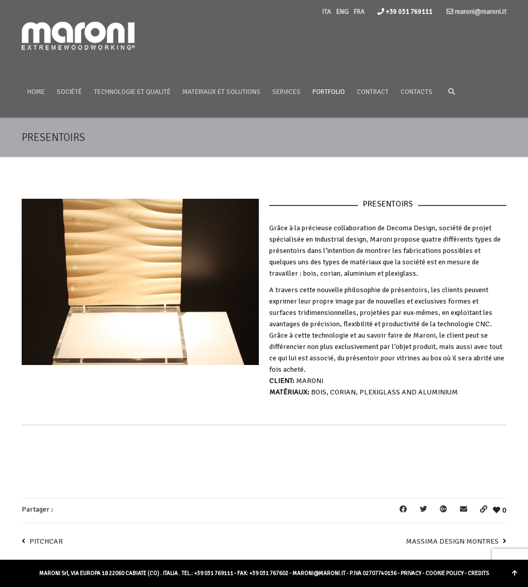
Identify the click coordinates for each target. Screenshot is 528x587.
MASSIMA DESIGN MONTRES (452, 541)
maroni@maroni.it (479, 12)
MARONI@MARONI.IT (318, 573)
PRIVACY (411, 573)
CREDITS (478, 573)
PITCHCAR (46, 541)
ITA (326, 12)
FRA (359, 12)
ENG (342, 12)
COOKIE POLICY (444, 573)
